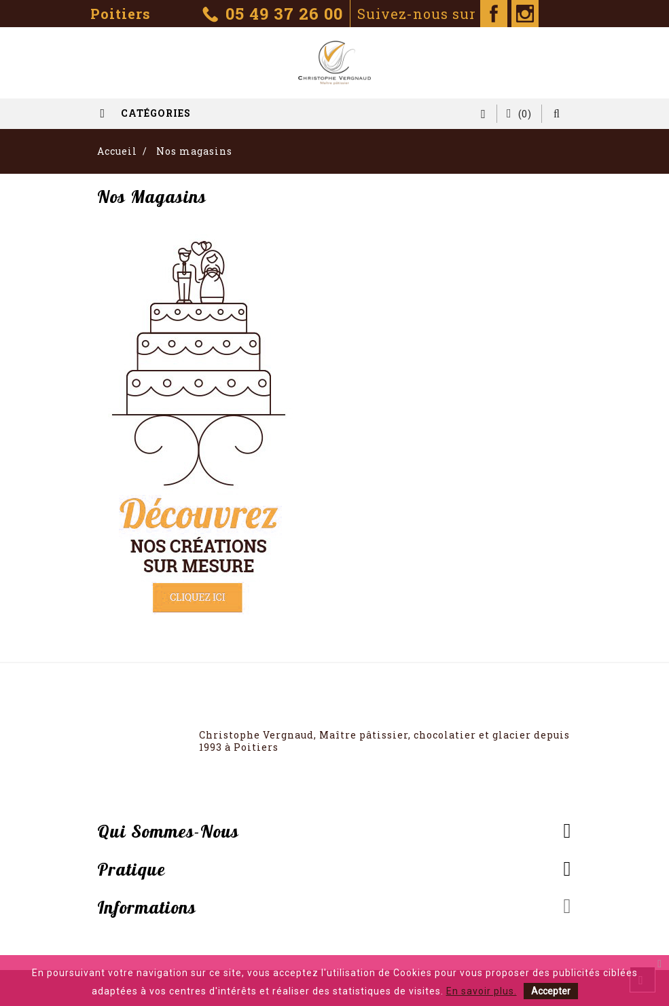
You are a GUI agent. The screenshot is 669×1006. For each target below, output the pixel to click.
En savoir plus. (481, 991)
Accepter (551, 991)
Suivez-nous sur (432, 13)
